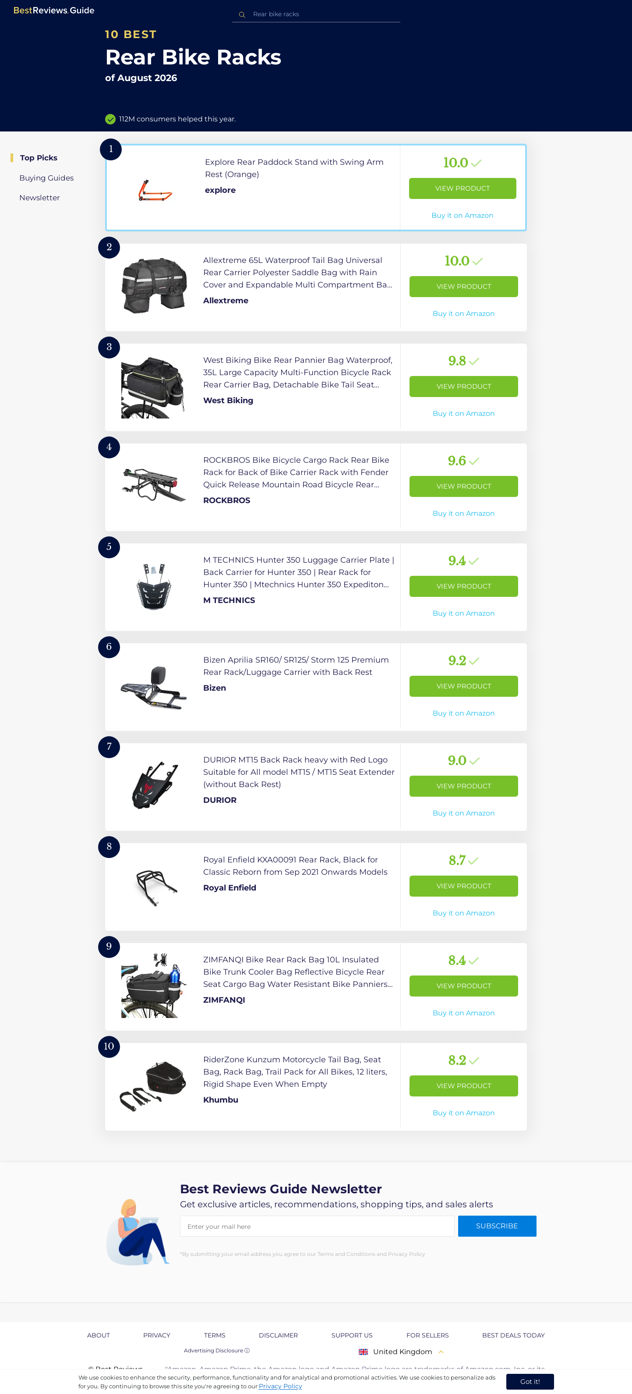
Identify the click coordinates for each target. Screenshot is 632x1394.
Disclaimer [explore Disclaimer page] (278, 1335)
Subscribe (497, 1226)
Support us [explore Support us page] (352, 1335)
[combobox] (316, 14)
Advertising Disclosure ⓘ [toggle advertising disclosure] (217, 1350)
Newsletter (39, 197)
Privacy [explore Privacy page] (156, 1335)
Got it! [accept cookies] (530, 1381)
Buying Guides (46, 178)
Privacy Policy (280, 1386)
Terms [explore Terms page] (215, 1335)
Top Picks (38, 157)
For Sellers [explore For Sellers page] (427, 1335)
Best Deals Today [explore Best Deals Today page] (513, 1335)
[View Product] (316, 187)
